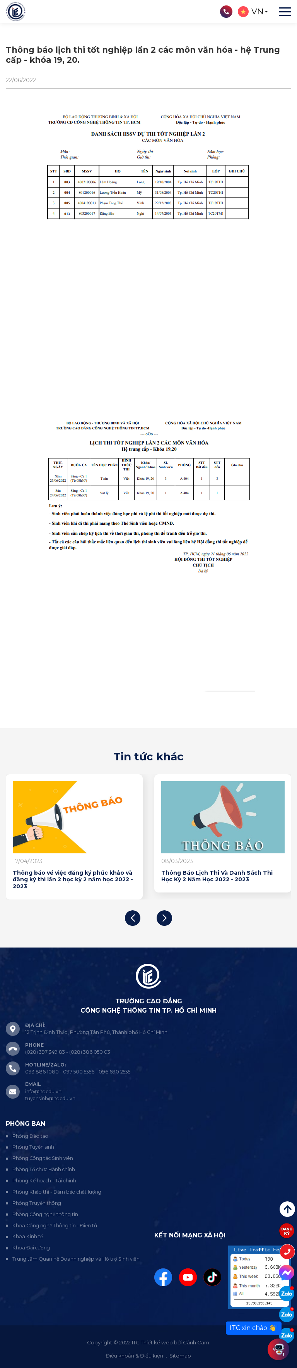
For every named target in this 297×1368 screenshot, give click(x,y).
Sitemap (180, 1355)
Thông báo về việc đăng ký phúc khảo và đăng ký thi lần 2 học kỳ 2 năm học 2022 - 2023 (73, 880)
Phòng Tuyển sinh (33, 1147)
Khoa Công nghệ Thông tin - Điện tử (54, 1225)
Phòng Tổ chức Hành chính (43, 1169)
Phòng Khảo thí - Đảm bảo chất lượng (56, 1192)
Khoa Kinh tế (27, 1236)
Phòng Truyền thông (36, 1203)
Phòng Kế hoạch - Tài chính (44, 1181)
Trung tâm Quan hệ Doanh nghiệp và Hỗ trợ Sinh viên (76, 1259)
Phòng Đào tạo (30, 1136)
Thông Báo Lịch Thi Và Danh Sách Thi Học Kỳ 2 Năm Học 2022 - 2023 (217, 876)
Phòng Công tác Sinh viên (42, 1158)
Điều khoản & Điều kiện (134, 1355)
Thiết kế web (157, 1342)
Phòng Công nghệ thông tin (45, 1214)
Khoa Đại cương (31, 1248)
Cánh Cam (196, 1342)
